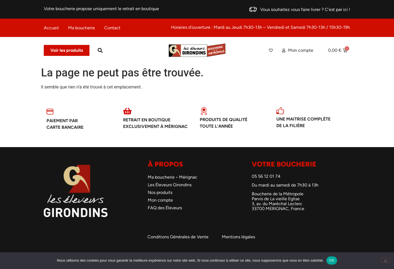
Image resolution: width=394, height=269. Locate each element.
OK (331, 260)
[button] (100, 50)
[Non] (385, 260)
